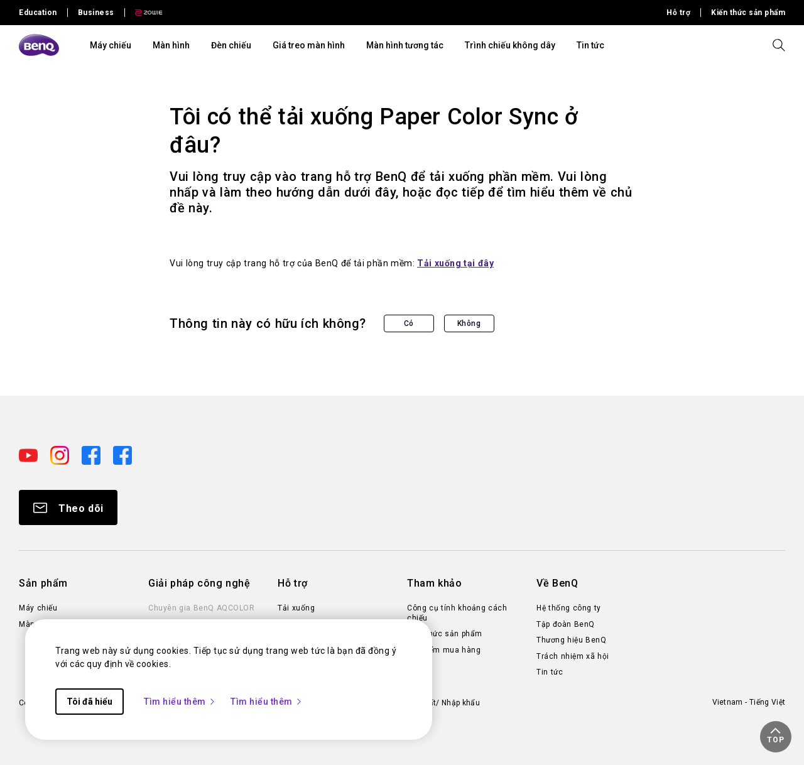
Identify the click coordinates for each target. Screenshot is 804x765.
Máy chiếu (110, 45)
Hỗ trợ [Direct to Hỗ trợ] (678, 12)
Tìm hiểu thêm (180, 702)
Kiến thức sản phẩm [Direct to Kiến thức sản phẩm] (748, 12)
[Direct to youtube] (29, 455)
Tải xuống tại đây (455, 263)
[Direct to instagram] (61, 455)
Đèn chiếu (231, 45)
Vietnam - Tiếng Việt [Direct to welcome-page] (748, 702)
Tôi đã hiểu (89, 702)
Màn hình (171, 45)
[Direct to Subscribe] (68, 507)
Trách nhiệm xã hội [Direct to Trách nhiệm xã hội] (572, 656)
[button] (775, 736)
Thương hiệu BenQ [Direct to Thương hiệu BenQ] (571, 640)
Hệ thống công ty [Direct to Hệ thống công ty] (568, 608)
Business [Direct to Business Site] (96, 12)
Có (409, 323)
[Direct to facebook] (92, 455)
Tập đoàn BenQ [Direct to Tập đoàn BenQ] (565, 624)
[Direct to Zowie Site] (144, 13)
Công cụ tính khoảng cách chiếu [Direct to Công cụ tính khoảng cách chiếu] (457, 613)
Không (469, 323)
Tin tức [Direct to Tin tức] (549, 672)
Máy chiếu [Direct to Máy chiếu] (38, 608)
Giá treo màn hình (309, 45)
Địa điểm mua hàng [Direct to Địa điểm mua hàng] (444, 650)
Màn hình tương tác (404, 45)
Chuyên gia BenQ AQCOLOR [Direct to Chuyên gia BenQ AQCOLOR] (201, 608)
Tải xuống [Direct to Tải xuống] (296, 608)
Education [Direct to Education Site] (38, 12)
